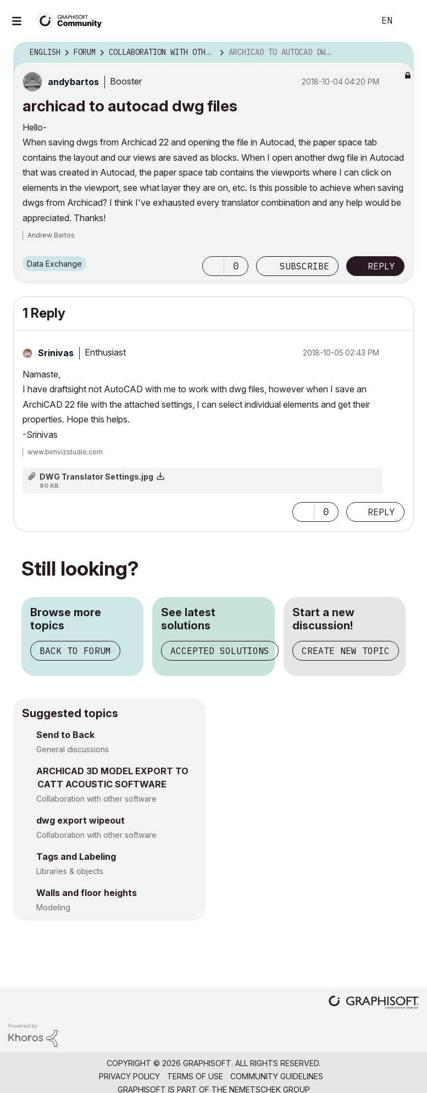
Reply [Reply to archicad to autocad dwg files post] (381, 266)
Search (354, 20)
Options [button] (398, 53)
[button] (213, 266)
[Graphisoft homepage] (374, 1003)
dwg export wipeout (80, 820)
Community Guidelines (276, 1076)
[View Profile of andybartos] (73, 81)
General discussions (72, 749)
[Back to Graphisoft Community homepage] (72, 20)
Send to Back (65, 734)
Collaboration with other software (96, 798)
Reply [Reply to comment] (381, 511)
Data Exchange (54, 263)
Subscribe (304, 266)
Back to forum (75, 650)
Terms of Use (195, 1076)
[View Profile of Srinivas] (56, 352)
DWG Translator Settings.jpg (96, 476)
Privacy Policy (129, 1076)
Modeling (53, 907)
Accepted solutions (219, 650)
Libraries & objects (69, 871)
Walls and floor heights (86, 892)
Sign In (409, 21)
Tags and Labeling (76, 856)
